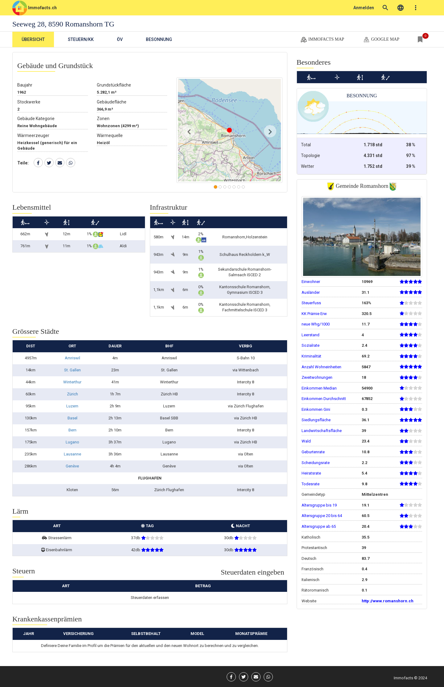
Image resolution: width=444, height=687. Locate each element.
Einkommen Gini (316, 409)
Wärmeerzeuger (33, 135)
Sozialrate (310, 345)
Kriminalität (311, 356)
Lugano (72, 442)
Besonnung (159, 39)
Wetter (307, 166)
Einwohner (311, 281)
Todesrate (310, 484)
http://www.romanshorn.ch (387, 601)
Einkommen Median (319, 388)
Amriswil (72, 358)
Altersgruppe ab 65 (319, 526)
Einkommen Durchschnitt (324, 398)
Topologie (310, 155)
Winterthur (72, 382)
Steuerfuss (311, 303)
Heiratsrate (311, 473)
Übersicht (33, 39)
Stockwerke (28, 101)
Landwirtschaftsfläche (322, 430)
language (400, 7)
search (385, 7)
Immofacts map (322, 39)
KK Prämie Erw (314, 313)
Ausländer (311, 292)
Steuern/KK (81, 39)
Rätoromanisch (315, 590)
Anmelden (363, 7)
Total (306, 144)
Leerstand (310, 335)
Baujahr (24, 85)
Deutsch (309, 558)
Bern (72, 430)
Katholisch (311, 537)
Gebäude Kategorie (36, 118)
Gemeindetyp (313, 494)
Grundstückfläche (114, 85)
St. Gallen (72, 370)
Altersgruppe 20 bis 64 (322, 515)
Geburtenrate (313, 452)
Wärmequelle (110, 135)
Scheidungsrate (316, 462)
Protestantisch (314, 547)
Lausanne (72, 454)
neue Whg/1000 (316, 324)
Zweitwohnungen (317, 377)
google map (381, 39)
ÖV (120, 39)
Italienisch (310, 579)
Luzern (72, 406)
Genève (72, 466)
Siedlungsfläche (316, 420)
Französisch (312, 569)
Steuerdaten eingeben (252, 572)
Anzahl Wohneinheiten (321, 367)
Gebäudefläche (111, 101)
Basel (72, 418)
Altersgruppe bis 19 (319, 505)
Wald (306, 441)
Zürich (72, 394)
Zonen (103, 118)
